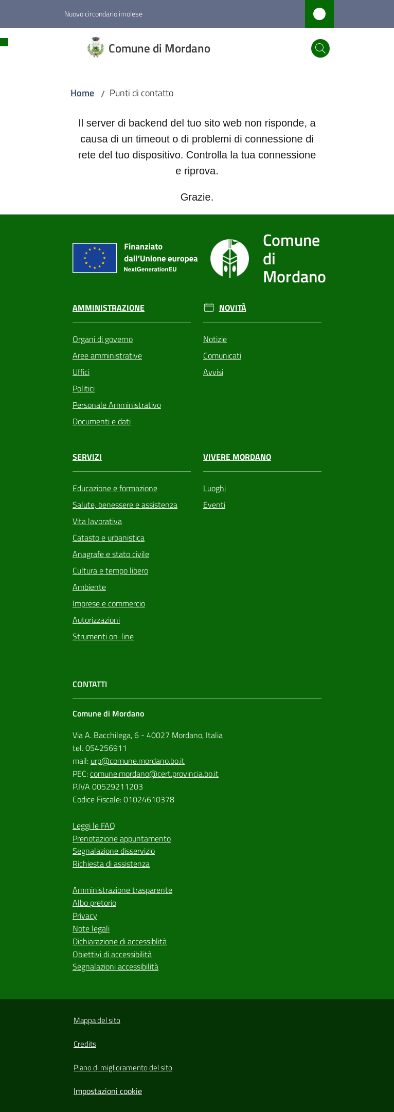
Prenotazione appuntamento (122, 838)
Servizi (87, 457)
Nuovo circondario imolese (103, 13)
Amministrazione (109, 308)
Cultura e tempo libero (110, 570)
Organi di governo (103, 339)
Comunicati (222, 355)
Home (82, 93)
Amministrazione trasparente (122, 890)
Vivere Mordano (237, 457)
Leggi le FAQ (94, 825)
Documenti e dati (102, 421)
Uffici (81, 372)
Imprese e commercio (109, 603)
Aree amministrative (107, 355)
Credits (85, 1044)
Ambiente (89, 587)
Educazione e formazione (115, 488)
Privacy (85, 915)
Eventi (214, 504)
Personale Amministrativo (117, 405)
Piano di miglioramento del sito (123, 1067)
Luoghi (214, 488)
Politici (84, 388)
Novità (232, 308)
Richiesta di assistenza (111, 863)
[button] (320, 48)
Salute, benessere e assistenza (125, 504)
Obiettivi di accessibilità (112, 954)
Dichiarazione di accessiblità (120, 941)
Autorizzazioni (96, 620)
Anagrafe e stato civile (111, 554)
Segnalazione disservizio (114, 851)
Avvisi (213, 372)
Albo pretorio (94, 902)
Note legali (91, 928)
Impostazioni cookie (108, 1091)
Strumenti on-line (103, 636)
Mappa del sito (97, 1020)
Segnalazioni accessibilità (115, 966)
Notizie (215, 339)
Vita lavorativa (97, 521)
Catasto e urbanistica (109, 537)
